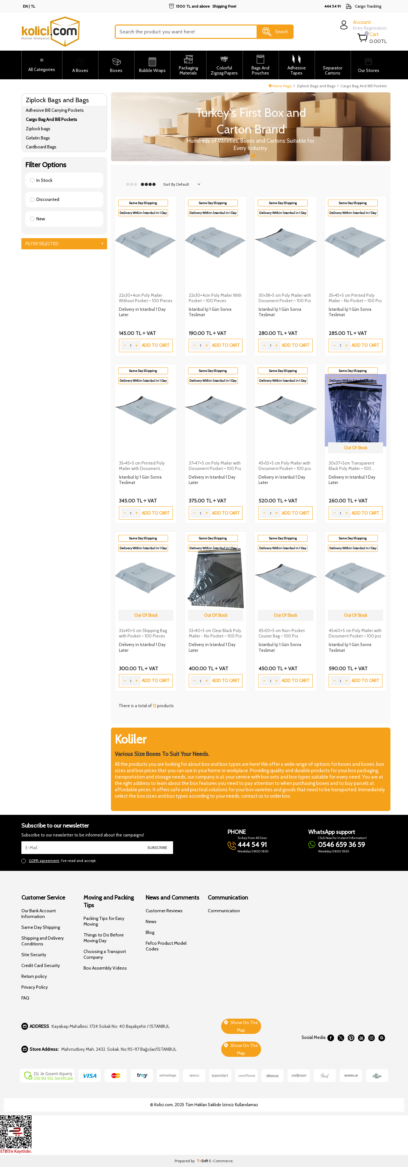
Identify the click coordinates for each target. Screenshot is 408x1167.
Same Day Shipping (40, 927)
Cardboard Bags (41, 147)
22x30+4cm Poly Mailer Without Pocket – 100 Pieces (145, 298)
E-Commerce (221, 1160)
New (37, 219)
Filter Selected (64, 244)
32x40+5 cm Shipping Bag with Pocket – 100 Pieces (143, 633)
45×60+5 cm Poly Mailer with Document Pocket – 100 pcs (355, 633)
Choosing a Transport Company (105, 954)
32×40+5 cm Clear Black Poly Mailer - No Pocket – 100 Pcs (215, 633)
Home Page (280, 85)
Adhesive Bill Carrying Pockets (55, 110)
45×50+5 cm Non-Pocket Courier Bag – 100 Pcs (282, 633)
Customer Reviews (164, 911)
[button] (247, 155)
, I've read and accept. (59, 860)
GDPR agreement (44, 860)
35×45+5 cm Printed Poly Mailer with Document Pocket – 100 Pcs (142, 465)
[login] (363, 25)
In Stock (41, 180)
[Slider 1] (251, 126)
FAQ (25, 998)
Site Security (33, 954)
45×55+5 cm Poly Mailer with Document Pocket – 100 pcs (285, 465)
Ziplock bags (38, 129)
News (151, 921)
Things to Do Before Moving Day (104, 937)
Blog (150, 932)
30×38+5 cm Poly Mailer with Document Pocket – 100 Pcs (285, 298)
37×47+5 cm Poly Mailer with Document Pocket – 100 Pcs (215, 465)
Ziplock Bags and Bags (316, 85)
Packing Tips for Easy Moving (104, 921)
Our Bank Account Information (38, 913)
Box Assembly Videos (105, 968)
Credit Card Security (40, 965)
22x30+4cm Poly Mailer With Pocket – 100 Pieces (215, 298)
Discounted (44, 199)
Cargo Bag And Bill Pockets (51, 119)
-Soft (203, 1160)
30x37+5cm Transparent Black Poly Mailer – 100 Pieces (351, 465)
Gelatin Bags (38, 138)
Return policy (34, 976)
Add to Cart (156, 345)
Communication (224, 911)
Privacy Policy (34, 987)
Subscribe (157, 847)
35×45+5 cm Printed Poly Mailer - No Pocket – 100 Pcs (355, 298)
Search (275, 31)
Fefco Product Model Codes (166, 946)
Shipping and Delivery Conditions (42, 941)
